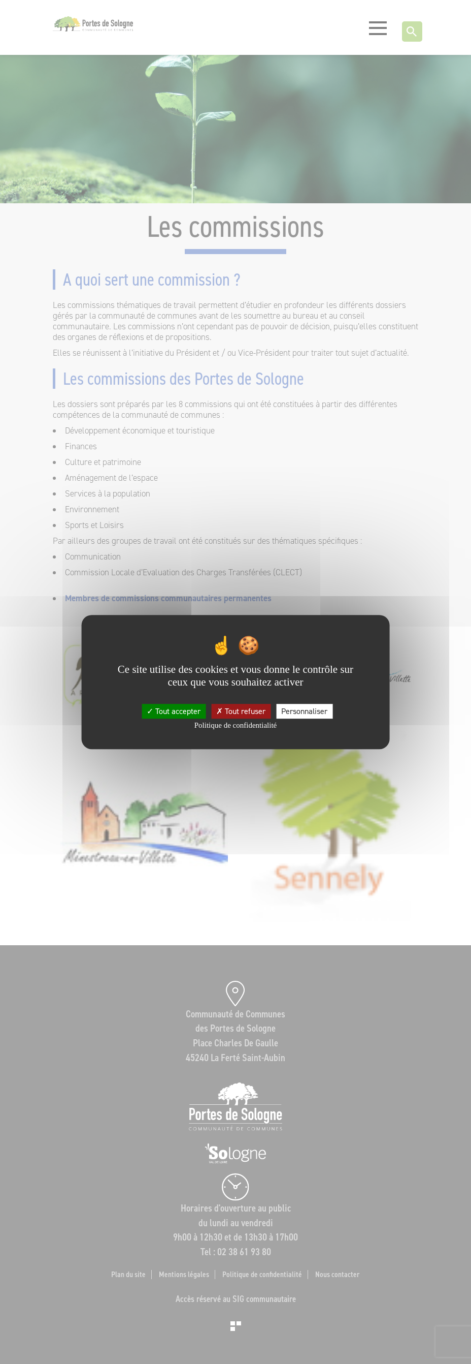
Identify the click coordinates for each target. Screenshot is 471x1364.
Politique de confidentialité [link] (235, 725)
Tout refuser (240, 711)
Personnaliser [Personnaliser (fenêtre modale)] (304, 711)
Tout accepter (173, 711)
